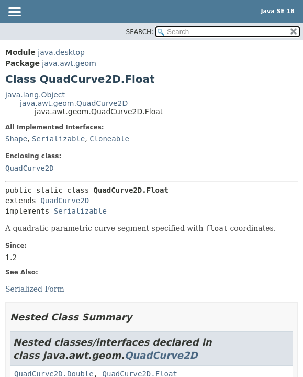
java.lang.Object (35, 95)
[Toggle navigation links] (14, 12)
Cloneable (109, 139)
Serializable (58, 139)
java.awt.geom (69, 63)
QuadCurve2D (29, 168)
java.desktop (61, 52)
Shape (16, 139)
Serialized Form (34, 289)
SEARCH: (140, 32)
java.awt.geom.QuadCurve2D (74, 103)
